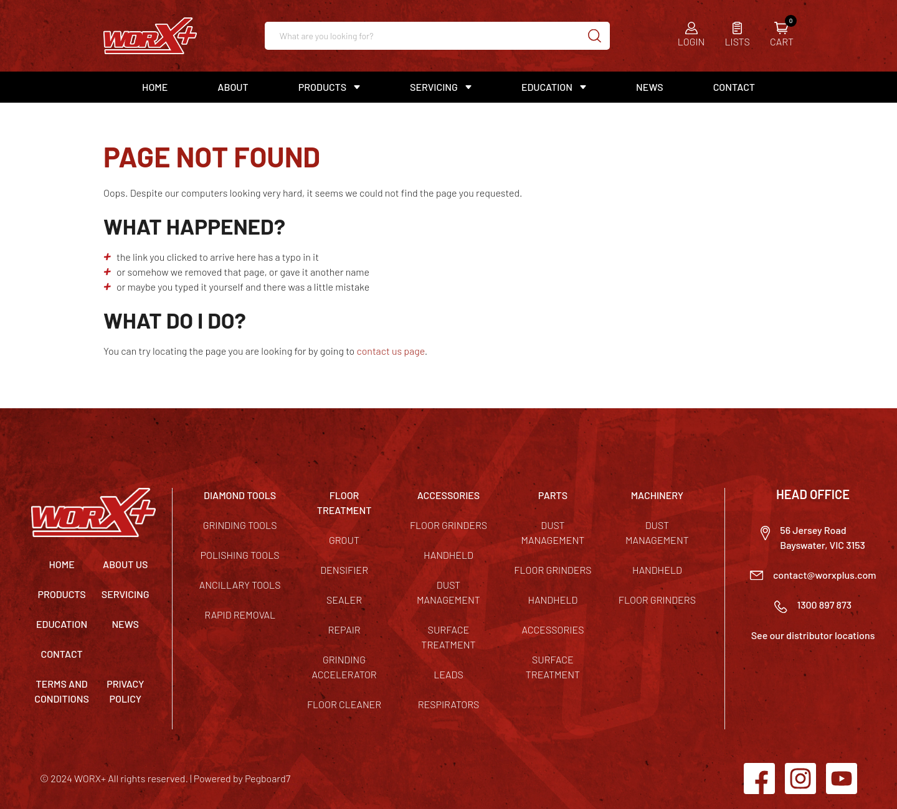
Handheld (448, 555)
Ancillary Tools (240, 585)
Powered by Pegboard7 (242, 778)
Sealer (344, 600)
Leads (448, 674)
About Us (125, 564)
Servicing (434, 87)
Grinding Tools (240, 525)
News (649, 87)
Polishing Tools (240, 555)
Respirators (449, 704)
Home (155, 87)
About (232, 87)
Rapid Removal (239, 614)
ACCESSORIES (448, 495)
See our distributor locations (813, 635)
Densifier (344, 570)
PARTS (552, 495)
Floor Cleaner (344, 704)
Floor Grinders (448, 525)
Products (322, 87)
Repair (344, 629)
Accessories (552, 629)
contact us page (390, 351)
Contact (734, 87)
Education (546, 87)
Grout (344, 540)
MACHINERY (657, 495)
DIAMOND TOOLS (240, 495)
